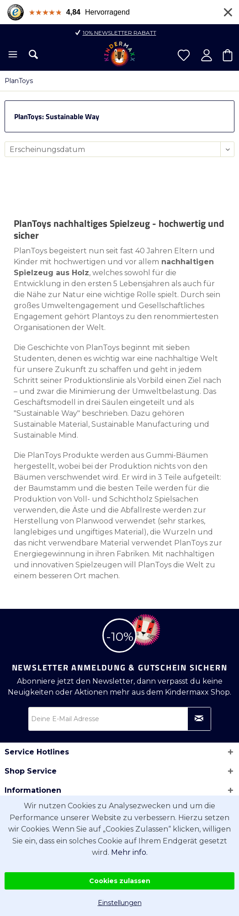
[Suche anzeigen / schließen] (33, 54)
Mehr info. (129, 852)
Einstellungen (120, 903)
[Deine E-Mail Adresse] (119, 719)
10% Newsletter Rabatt (119, 32)
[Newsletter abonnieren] (199, 718)
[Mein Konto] (206, 55)
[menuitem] (12, 55)
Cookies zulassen (119, 881)
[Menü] (12, 55)
